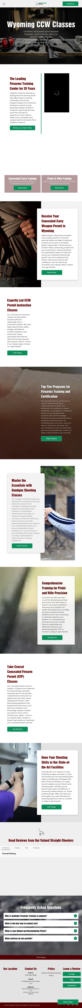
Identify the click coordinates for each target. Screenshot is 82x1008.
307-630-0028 (30, 975)
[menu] (4, 4)
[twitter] (72, 1005)
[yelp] (77, 1005)
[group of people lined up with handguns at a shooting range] (56, 318)
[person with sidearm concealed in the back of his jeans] (59, 684)
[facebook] (68, 1005)
